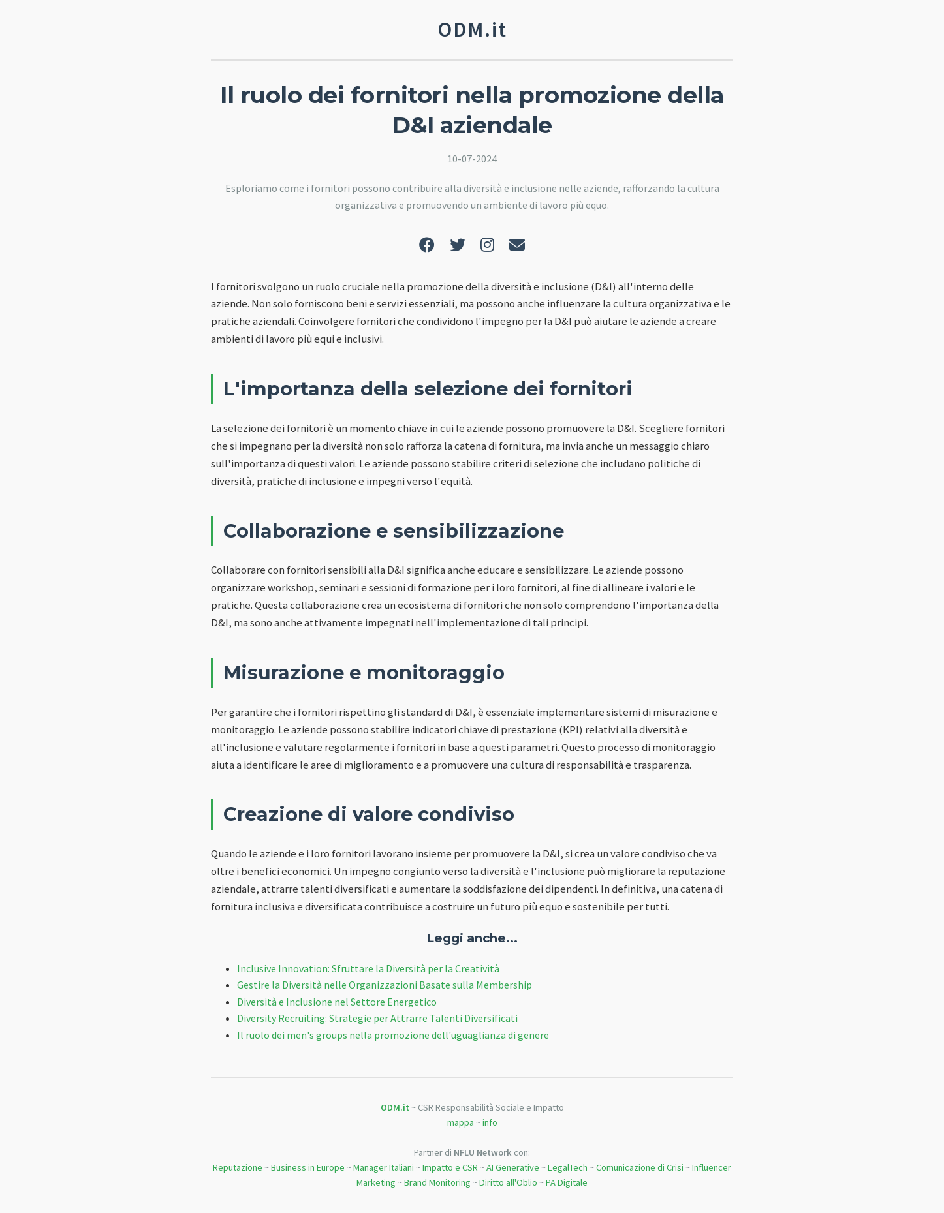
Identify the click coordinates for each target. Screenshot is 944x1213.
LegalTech (568, 1167)
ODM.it (395, 1107)
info (489, 1122)
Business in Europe (308, 1167)
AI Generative (512, 1167)
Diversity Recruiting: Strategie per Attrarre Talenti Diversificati (377, 1017)
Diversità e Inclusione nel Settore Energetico (337, 1001)
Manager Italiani (383, 1167)
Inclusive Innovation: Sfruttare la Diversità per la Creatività (368, 968)
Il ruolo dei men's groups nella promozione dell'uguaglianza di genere (393, 1034)
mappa (460, 1122)
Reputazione (237, 1167)
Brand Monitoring (437, 1182)
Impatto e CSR (450, 1167)
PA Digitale (567, 1182)
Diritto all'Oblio (508, 1182)
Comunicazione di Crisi (640, 1167)
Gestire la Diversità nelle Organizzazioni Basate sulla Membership (384, 984)
